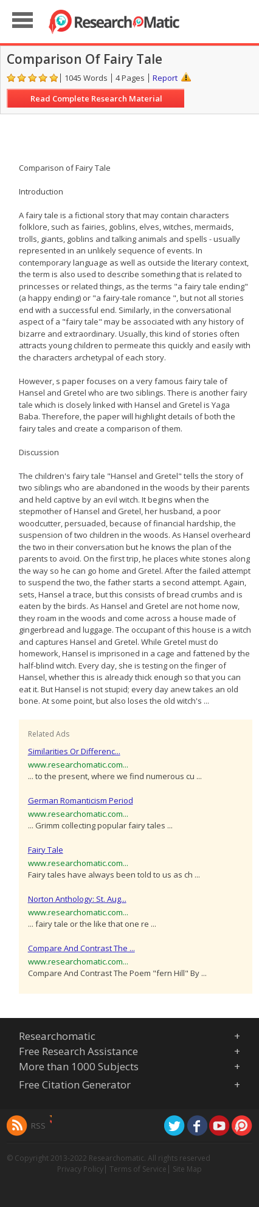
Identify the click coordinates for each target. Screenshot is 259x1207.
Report (165, 77)
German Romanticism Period (80, 800)
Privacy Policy (80, 1169)
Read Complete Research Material (96, 98)
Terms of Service (138, 1169)
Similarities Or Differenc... (74, 751)
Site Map (187, 1169)
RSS (38, 1125)
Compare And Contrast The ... (81, 948)
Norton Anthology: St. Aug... (77, 898)
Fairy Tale (45, 849)
